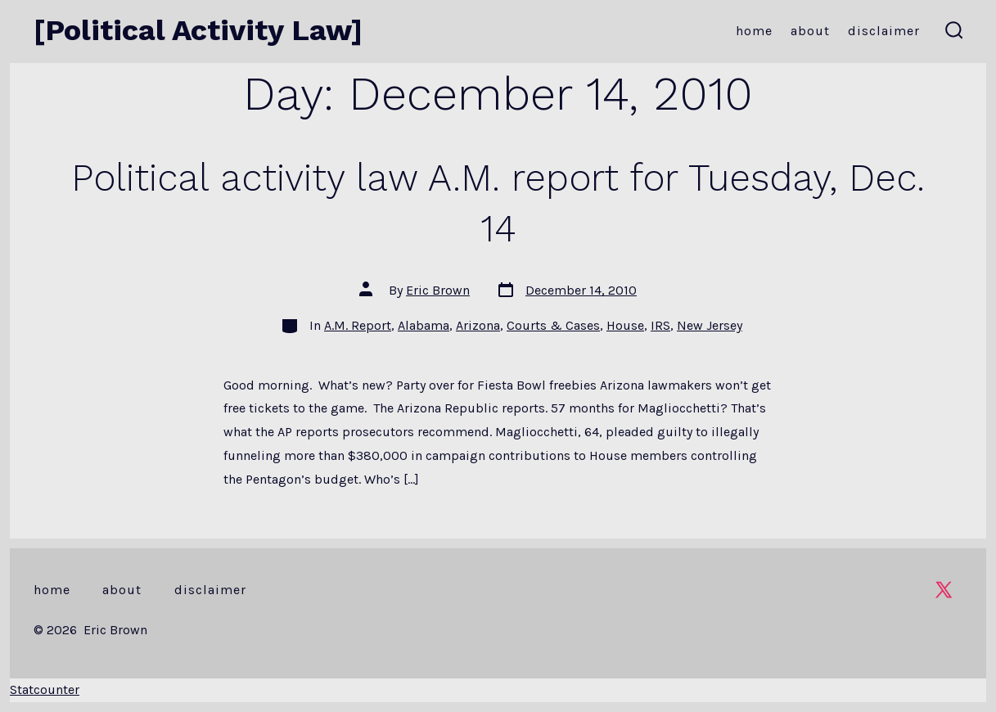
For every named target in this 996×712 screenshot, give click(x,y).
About (810, 30)
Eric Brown (438, 290)
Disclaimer (884, 30)
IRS (660, 325)
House (625, 325)
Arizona (478, 325)
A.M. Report (357, 325)
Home (754, 30)
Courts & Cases (553, 325)
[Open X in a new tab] (943, 589)
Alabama (423, 325)
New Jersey (709, 325)
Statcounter (44, 689)
